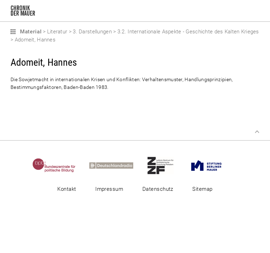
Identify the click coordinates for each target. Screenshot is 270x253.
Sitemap (202, 189)
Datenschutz (157, 189)
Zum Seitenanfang (257, 131)
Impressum (109, 189)
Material (29, 31)
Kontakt (66, 189)
